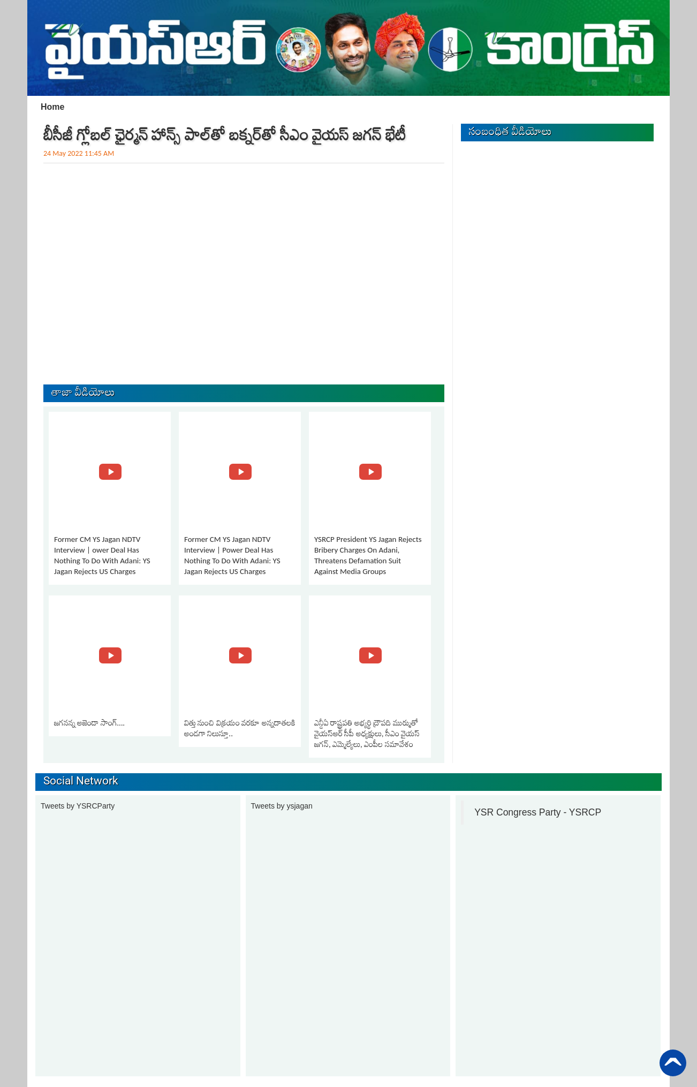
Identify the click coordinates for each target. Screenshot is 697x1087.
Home (52, 106)
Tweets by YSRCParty (78, 806)
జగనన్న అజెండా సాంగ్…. (89, 723)
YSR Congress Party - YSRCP (537, 812)
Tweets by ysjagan (282, 806)
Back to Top (673, 1063)
